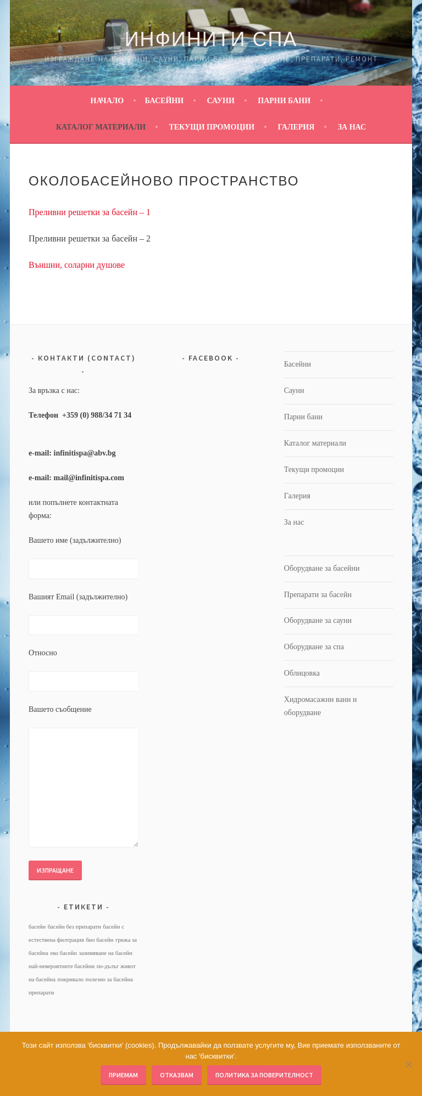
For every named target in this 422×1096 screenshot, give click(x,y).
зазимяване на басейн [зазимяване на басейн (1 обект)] (105, 953)
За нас (352, 127)
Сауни (221, 101)
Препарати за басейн (318, 595)
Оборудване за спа (314, 647)
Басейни (164, 101)
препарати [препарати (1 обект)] (41, 993)
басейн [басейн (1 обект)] (37, 927)
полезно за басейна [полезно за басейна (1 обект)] (109, 979)
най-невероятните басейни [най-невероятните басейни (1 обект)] (62, 966)
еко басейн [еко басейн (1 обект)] (63, 953)
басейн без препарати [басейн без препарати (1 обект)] (74, 927)
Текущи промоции (211, 127)
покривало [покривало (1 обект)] (71, 979)
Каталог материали (101, 127)
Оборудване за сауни (318, 620)
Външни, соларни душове (77, 264)
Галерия (295, 127)
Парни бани (284, 101)
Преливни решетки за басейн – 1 (90, 212)
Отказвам (176, 1075)
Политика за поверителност (264, 1075)
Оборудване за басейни (322, 568)
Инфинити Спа (211, 39)
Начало (107, 101)
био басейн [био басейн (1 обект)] (99, 940)
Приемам (123, 1075)
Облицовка (302, 673)
